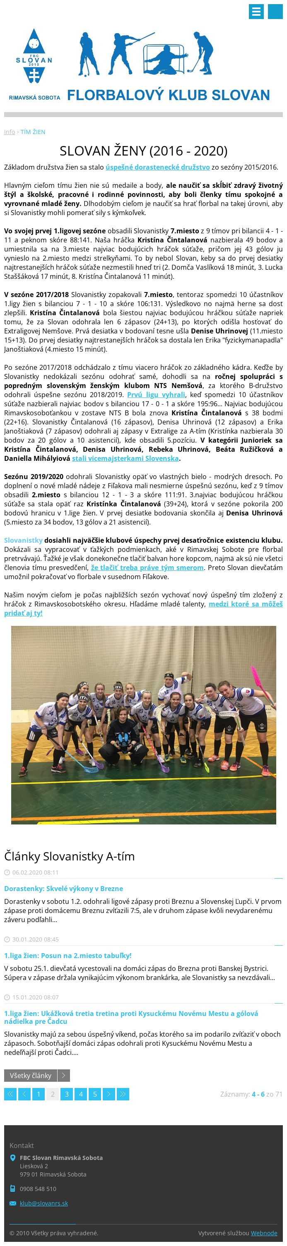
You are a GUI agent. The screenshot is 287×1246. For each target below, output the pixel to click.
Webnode (264, 1233)
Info (9, 132)
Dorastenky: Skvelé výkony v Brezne (63, 888)
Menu (256, 11)
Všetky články (30, 1075)
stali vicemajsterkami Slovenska (125, 458)
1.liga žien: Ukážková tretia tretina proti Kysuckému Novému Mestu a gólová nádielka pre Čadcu (131, 1017)
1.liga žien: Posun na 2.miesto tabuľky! (68, 955)
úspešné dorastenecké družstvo (158, 167)
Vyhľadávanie (275, 11)
